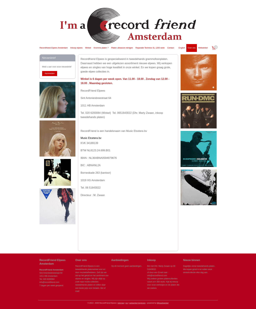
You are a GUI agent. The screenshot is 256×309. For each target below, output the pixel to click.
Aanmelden (50, 73)
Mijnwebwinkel (162, 303)
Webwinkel (203, 48)
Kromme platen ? (101, 48)
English (182, 48)
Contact (170, 48)
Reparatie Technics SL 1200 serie (150, 48)
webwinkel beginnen (137, 303)
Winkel (88, 48)
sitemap (121, 303)
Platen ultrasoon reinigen (122, 48)
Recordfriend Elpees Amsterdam (54, 48)
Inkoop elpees (76, 48)
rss (127, 303)
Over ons (192, 48)
